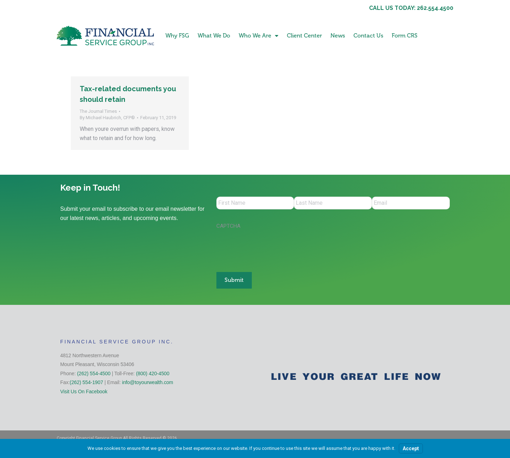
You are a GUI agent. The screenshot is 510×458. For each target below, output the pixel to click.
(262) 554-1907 (86, 381)
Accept (411, 448)
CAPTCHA (228, 227)
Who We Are (258, 35)
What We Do (214, 35)
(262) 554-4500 (93, 372)
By (107, 117)
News (337, 35)
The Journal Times (98, 111)
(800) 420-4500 (152, 372)
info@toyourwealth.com (147, 381)
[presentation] (270, 248)
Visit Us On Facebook (83, 390)
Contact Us (368, 35)
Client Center (304, 35)
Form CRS (405, 35)
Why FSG (177, 35)
